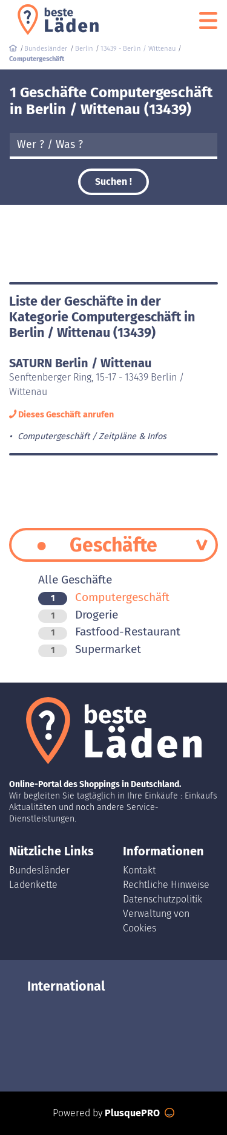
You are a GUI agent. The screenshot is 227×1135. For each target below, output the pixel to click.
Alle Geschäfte (75, 580)
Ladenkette (33, 884)
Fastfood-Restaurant (109, 631)
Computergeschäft (103, 597)
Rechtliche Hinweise (166, 884)
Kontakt (139, 870)
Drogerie (78, 615)
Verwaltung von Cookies (156, 921)
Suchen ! (113, 181)
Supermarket (89, 649)
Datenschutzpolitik (162, 899)
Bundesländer (39, 870)
